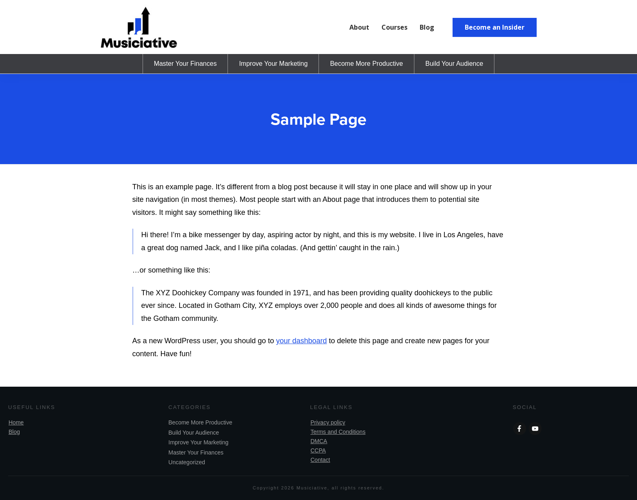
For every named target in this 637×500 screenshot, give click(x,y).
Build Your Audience (194, 432)
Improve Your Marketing (199, 442)
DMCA (318, 441)
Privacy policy (327, 422)
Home (16, 422)
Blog (14, 432)
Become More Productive (200, 422)
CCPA (318, 450)
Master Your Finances (196, 452)
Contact (320, 460)
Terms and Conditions (337, 432)
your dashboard (301, 341)
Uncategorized (187, 462)
